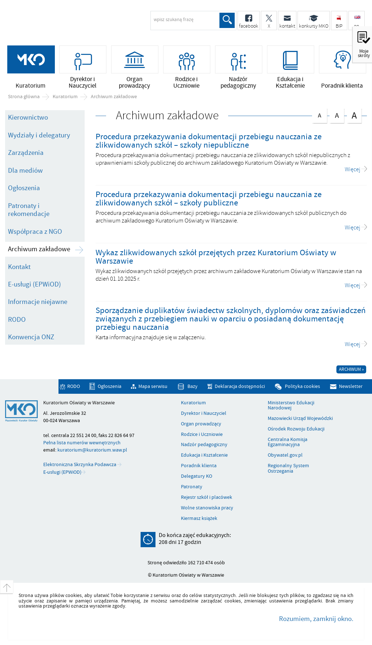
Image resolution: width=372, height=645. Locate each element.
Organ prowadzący (201, 423)
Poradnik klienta (199, 465)
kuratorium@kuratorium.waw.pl (92, 449)
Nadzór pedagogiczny (204, 444)
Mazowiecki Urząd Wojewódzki (300, 418)
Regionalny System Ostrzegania (288, 468)
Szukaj (227, 20)
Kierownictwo (28, 117)
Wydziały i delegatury (39, 135)
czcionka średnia (336, 114)
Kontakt (19, 267)
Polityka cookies (302, 386)
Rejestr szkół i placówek (206, 497)
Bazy (192, 386)
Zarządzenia (26, 152)
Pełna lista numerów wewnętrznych (82, 442)
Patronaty (191, 486)
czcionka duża (354, 115)
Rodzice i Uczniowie (202, 434)
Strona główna (24, 96)
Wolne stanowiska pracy (207, 507)
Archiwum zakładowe (114, 96)
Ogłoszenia (24, 188)
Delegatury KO (196, 476)
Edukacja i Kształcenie (204, 455)
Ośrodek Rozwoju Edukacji (296, 429)
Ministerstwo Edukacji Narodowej (291, 405)
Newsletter (351, 386)
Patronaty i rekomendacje (28, 210)
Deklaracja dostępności (240, 386)
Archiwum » (351, 369)
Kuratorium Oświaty (63, 24)
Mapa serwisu (152, 386)
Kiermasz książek (199, 518)
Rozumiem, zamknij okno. (316, 618)
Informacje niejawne (37, 301)
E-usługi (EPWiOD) (34, 284)
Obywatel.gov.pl (285, 455)
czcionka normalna (319, 114)
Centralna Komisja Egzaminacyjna (287, 442)
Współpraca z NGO (35, 231)
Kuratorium (65, 96)
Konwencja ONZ (31, 337)
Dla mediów (25, 170)
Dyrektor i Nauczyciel (203, 413)
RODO (17, 319)
